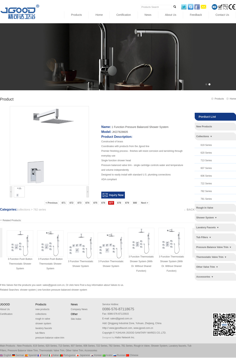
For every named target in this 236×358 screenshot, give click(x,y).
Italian (54, 355)
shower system (205, 217)
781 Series (126, 345)
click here (74, 285)
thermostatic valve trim (209, 257)
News (148, 14)
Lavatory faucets (177, 345)
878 (119, 202)
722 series (206, 183)
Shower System (159, 345)
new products (204, 126)
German (18, 355)
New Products (24, 345)
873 (79, 202)
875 (95, 202)
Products (76, 14)
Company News (79, 309)
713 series (206, 160)
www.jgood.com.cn (143, 328)
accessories (203, 276)
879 (127, 202)
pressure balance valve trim (212, 247)
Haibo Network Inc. (125, 337)
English (5, 355)
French (43, 355)
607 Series (76, 345)
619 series (206, 145)
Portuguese (68, 355)
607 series (206, 168)
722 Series (101, 345)
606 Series (89, 345)
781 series (206, 199)
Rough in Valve (142, 345)
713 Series (63, 345)
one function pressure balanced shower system (62, 289)
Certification (123, 14)
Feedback (196, 14)
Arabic (107, 355)
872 (72, 202)
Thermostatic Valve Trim (51, 350)
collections (202, 136)
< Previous (52, 202)
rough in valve (204, 207)
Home (99, 14)
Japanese (83, 355)
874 (87, 202)
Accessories (90, 350)
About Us (170, 14)
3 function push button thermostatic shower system (20, 264)
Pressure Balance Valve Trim (23, 350)
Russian (119, 355)
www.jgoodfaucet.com (120, 328)
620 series (206, 152)
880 (135, 202)
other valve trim (205, 267)
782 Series (114, 345)
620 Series (51, 345)
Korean (96, 355)
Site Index (76, 319)
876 (103, 202)
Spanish (31, 355)
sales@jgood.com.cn (54, 285)
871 (63, 202)
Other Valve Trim (74, 350)
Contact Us (222, 14)
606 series (206, 175)
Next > (144, 202)
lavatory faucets (206, 227)
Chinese (132, 355)
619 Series (38, 345)
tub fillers (202, 237)
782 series (206, 191)
